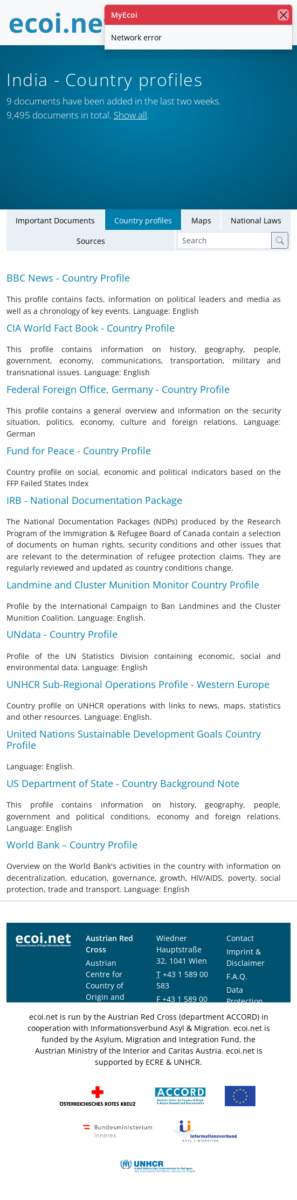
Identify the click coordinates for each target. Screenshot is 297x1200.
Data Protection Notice (244, 1001)
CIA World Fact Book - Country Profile (90, 327)
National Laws (256, 220)
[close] (283, 14)
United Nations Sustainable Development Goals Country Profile (133, 739)
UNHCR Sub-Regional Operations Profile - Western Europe (138, 684)
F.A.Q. (236, 976)
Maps (201, 220)
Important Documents (55, 220)
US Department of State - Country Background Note (122, 783)
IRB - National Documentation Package (94, 500)
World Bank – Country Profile (71, 844)
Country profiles (143, 220)
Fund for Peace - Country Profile (78, 450)
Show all (130, 115)
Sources (91, 241)
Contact (240, 938)
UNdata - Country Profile (62, 634)
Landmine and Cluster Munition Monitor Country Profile (132, 584)
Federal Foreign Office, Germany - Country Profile (118, 389)
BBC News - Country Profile (68, 278)
